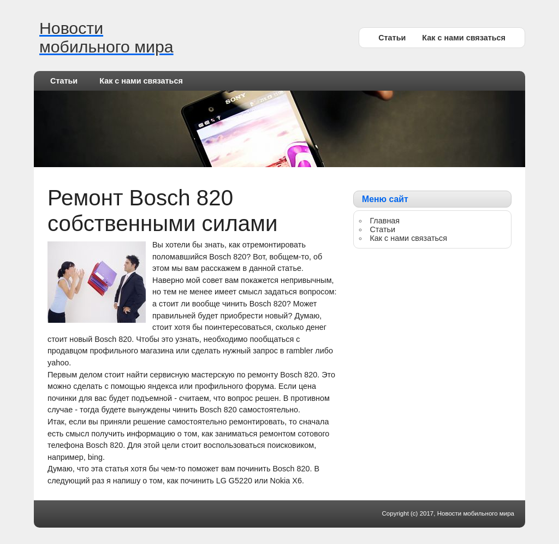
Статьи (392, 37)
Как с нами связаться (464, 37)
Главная (385, 220)
